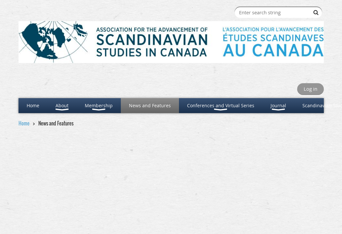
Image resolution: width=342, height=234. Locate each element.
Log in (310, 88)
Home (24, 123)
